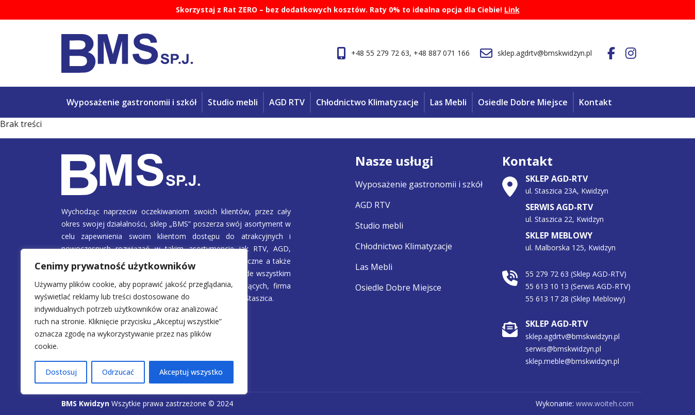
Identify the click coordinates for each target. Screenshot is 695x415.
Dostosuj (61, 372)
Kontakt (595, 102)
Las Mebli (448, 102)
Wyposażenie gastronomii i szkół (131, 102)
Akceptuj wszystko (191, 372)
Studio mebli (233, 102)
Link (512, 9)
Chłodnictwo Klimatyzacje (367, 102)
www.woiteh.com (605, 403)
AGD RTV (287, 102)
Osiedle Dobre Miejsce (523, 102)
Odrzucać (118, 372)
